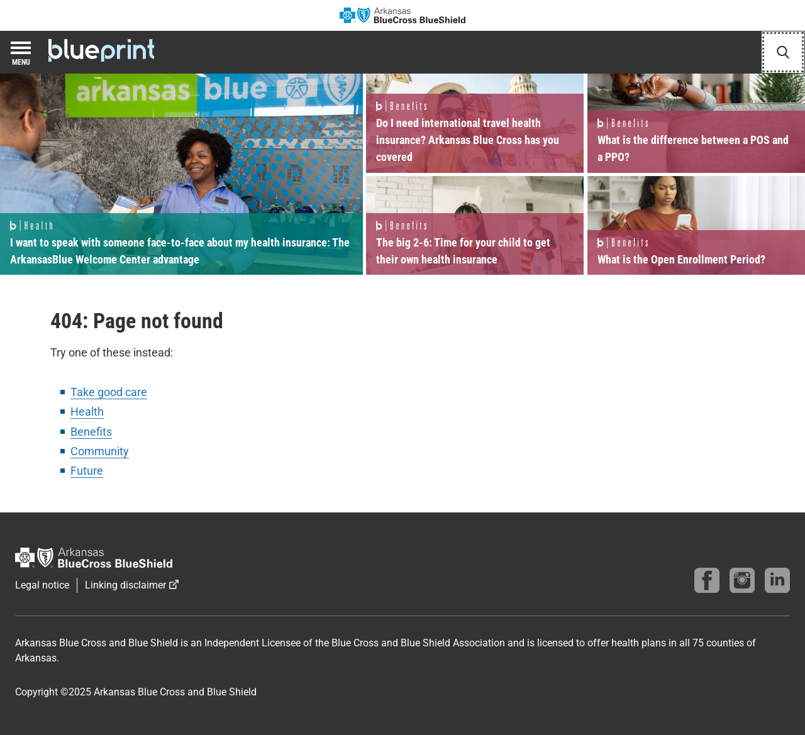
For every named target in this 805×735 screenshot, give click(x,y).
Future (86, 470)
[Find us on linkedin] (777, 580)
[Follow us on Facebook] (706, 580)
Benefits (91, 431)
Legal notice (42, 585)
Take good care (108, 392)
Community (99, 451)
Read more (181, 174)
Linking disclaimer (125, 585)
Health (87, 411)
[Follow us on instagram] (742, 580)
